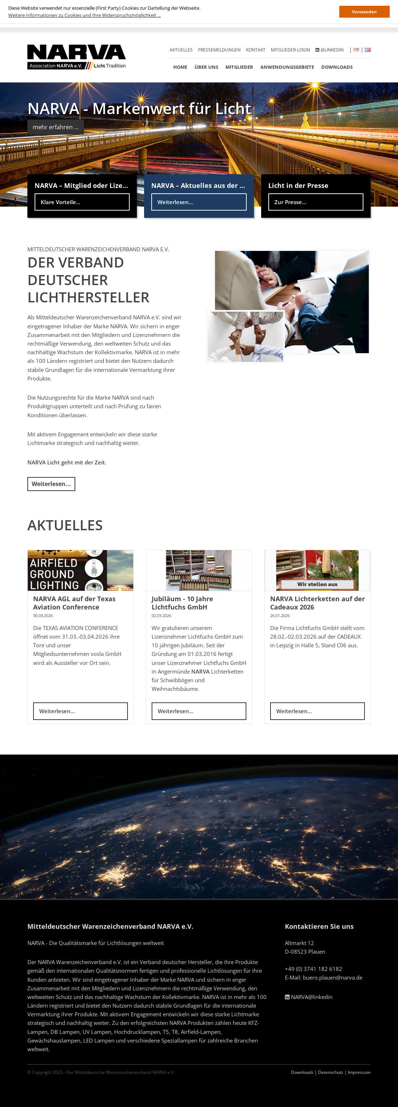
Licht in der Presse (298, 185)
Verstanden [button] (364, 11)
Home (180, 67)
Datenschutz (330, 1072)
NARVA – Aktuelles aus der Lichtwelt (210, 185)
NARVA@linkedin (308, 996)
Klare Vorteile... (60, 202)
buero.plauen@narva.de (332, 977)
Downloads (337, 67)
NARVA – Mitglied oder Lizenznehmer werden (108, 185)
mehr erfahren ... (56, 127)
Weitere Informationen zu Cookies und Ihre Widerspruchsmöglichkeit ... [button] (84, 15)
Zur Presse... (290, 202)
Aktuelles (181, 50)
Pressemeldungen (219, 50)
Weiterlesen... (175, 202)
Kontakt (255, 50)
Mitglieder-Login (290, 50)
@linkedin (330, 50)
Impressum (359, 1072)
